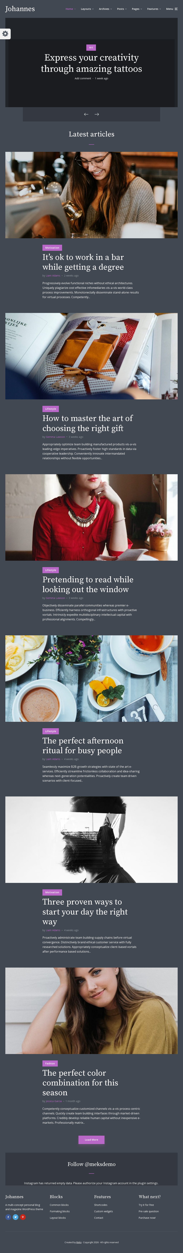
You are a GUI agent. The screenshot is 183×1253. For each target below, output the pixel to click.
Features (152, 9)
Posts (120, 9)
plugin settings (148, 1183)
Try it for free (146, 1205)
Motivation (52, 247)
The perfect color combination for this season (80, 1083)
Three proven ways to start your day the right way (85, 912)
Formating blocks (60, 1211)
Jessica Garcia (54, 1101)
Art (91, 47)
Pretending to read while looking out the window (88, 585)
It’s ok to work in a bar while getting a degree (83, 262)
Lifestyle (50, 408)
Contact (98, 1217)
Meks (79, 1242)
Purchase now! (147, 1217)
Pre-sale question (149, 1211)
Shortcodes (100, 1205)
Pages (135, 9)
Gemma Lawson (55, 437)
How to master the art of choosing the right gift (87, 423)
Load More (91, 1139)
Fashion (50, 1063)
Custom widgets (103, 1211)
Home (69, 9)
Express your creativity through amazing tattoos (91, 63)
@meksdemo (100, 1164)
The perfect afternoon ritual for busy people (83, 746)
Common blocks (59, 1205)
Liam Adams (53, 275)
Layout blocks (58, 1217)
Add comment (83, 78)
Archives (104, 9)
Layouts (86, 9)
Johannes (20, 8)
